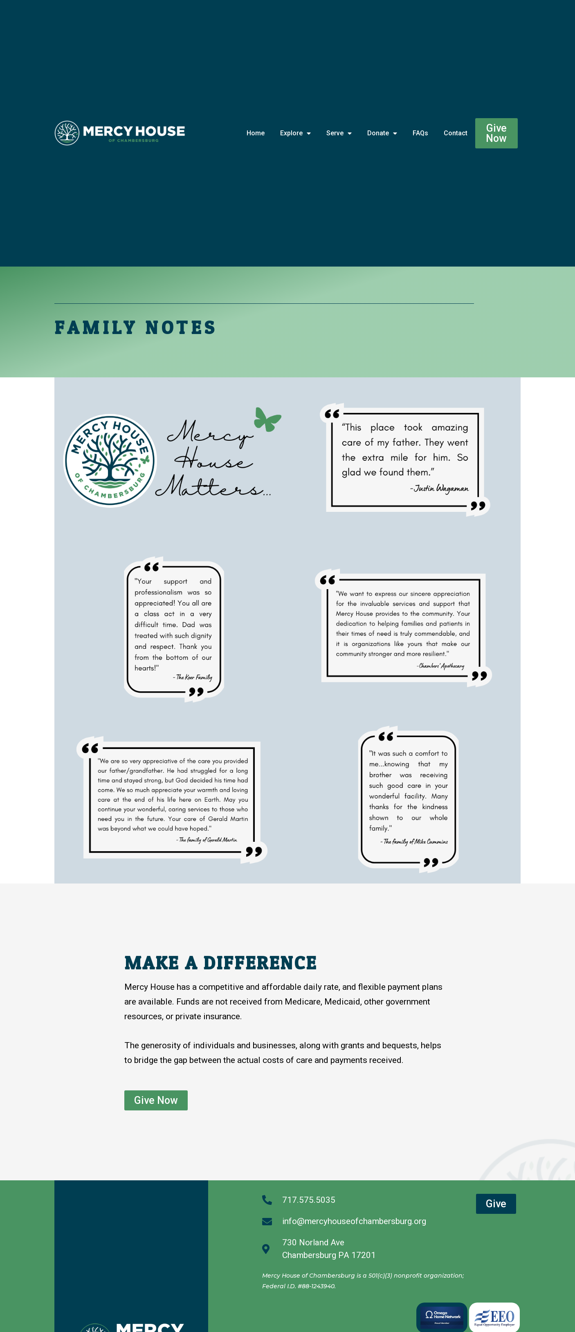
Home (256, 133)
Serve (339, 133)
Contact (455, 133)
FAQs (420, 133)
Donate (382, 133)
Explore (295, 133)
